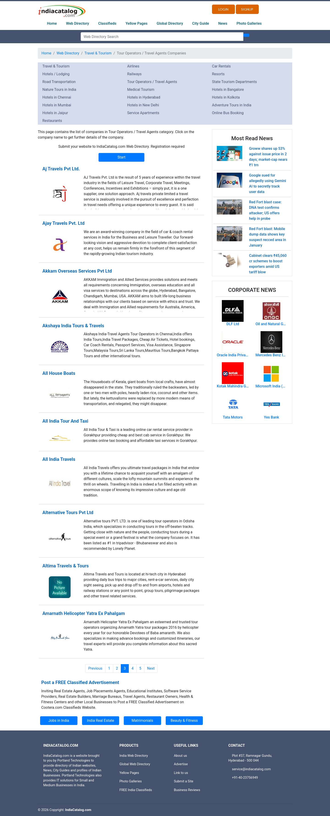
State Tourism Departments (234, 82)
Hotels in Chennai (56, 97)
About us (180, 756)
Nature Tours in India (59, 89)
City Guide (200, 23)
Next (151, 668)
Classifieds (107, 23)
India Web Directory (133, 756)
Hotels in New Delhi (143, 105)
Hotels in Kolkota (226, 97)
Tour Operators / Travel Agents (152, 82)
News (222, 23)
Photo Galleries (249, 23)
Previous (95, 668)
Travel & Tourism (98, 53)
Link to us (181, 773)
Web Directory (77, 23)
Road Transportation (59, 82)
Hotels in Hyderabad (143, 97)
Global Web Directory (134, 764)
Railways (134, 74)
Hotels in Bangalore (228, 89)
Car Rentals (221, 66)
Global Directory (170, 23)
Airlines (133, 66)
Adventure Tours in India (231, 105)
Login (223, 9)
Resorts (218, 74)
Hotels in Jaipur (55, 113)
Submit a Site (183, 781)
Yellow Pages (137, 23)
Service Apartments (143, 113)
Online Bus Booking (228, 113)
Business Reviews (187, 790)
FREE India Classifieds (135, 790)
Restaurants (52, 120)
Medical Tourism (140, 89)
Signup (247, 9)
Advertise (181, 764)
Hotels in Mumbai (56, 105)
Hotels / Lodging (55, 74)
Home (52, 23)
